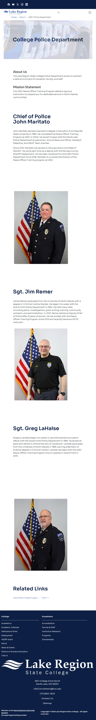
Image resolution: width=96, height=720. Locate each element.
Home (14, 17)
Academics (6, 623)
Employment (7, 635)
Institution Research (51, 631)
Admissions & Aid (9, 631)
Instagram (22, 5)
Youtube (13, 5)
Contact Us (47, 698)
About (22, 17)
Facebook (9, 5)
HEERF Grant (7, 639)
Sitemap (47, 703)
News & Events (8, 647)
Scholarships (48, 639)
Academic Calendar (10, 627)
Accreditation (48, 623)
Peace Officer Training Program (25, 598)
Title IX (44, 598)
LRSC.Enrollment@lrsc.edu (47, 689)
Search (58, 12)
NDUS (4, 643)
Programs (46, 635)
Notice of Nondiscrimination (14, 651)
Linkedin (27, 5)
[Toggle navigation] (90, 12)
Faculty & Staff (48, 627)
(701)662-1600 (47, 693)
